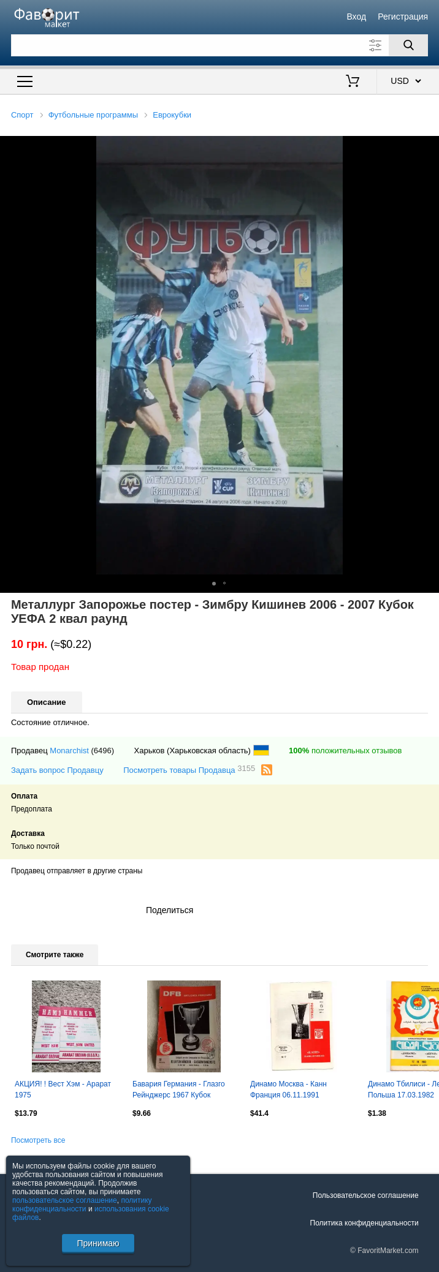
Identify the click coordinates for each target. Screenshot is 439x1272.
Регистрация (403, 16)
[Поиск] (408, 45)
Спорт (22, 114)
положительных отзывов (345, 750)
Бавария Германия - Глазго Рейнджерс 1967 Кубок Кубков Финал (178, 1091)
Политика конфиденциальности (364, 1223)
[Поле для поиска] (219, 45)
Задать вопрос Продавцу (57, 770)
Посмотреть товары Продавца (189, 769)
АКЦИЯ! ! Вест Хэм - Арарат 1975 (63, 1089)
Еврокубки (172, 114)
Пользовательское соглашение (366, 1195)
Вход (356, 16)
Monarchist (69, 750)
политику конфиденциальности (82, 1204)
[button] (428, 147)
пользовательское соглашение (64, 1200)
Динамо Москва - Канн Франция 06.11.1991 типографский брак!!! (288, 1091)
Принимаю (98, 1243)
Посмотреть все (38, 1140)
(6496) (103, 750)
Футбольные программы (93, 114)
